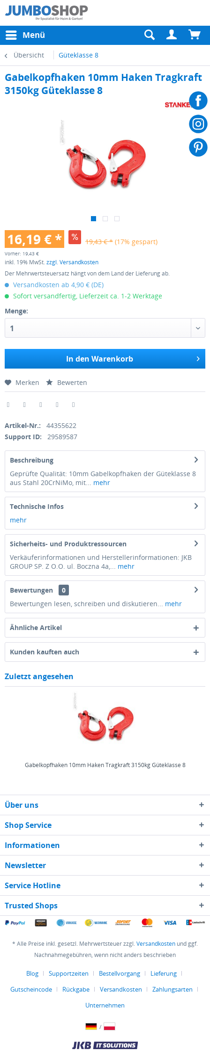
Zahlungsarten (172, 989)
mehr (100, 482)
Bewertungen (31, 590)
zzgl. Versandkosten (72, 262)
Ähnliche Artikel (36, 627)
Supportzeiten (69, 973)
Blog (32, 973)
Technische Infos (37, 506)
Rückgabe (76, 989)
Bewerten (66, 382)
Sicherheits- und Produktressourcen (68, 543)
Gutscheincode (31, 989)
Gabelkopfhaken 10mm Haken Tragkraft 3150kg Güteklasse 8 (105, 765)
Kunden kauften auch (44, 651)
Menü (25, 34)
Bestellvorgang (119, 973)
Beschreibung (31, 460)
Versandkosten (155, 944)
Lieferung (163, 973)
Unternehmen (105, 1005)
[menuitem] (172, 35)
